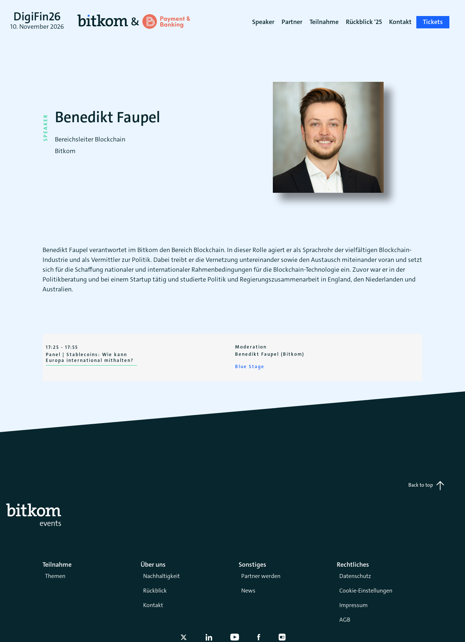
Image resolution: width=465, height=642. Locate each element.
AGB (344, 619)
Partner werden (260, 576)
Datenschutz (355, 576)
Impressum (353, 605)
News (248, 590)
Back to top (426, 485)
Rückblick (155, 590)
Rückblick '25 (364, 21)
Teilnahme (324, 21)
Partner (292, 21)
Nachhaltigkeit (161, 576)
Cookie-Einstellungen (365, 590)
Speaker (263, 21)
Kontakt (153, 605)
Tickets (433, 21)
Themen (55, 576)
